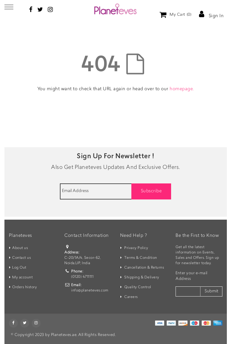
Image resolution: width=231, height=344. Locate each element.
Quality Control (137, 287)
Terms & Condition (140, 258)
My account (22, 277)
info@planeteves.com (90, 290)
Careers (131, 297)
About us (20, 248)
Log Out (19, 268)
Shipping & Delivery (141, 277)
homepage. (182, 89)
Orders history (24, 287)
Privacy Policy (136, 248)
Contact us (21, 258)
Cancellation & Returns (144, 268)
